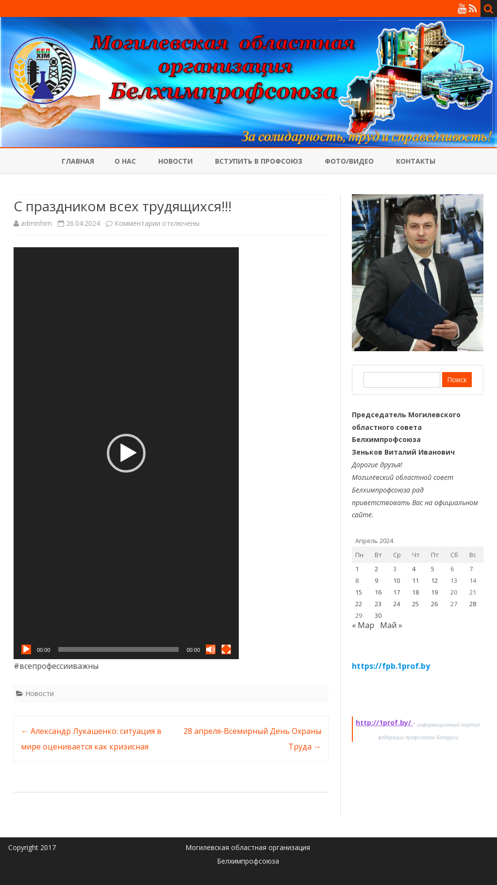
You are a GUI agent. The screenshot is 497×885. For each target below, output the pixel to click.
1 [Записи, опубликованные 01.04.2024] (357, 568)
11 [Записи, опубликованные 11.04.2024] (415, 580)
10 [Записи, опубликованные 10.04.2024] (396, 580)
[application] (126, 453)
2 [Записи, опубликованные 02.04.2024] (376, 568)
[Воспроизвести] (26, 649)
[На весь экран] (226, 649)
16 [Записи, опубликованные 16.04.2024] (378, 592)
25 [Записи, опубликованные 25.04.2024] (415, 603)
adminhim (36, 223)
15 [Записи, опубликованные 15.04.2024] (358, 592)
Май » (391, 625)
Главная (78, 161)
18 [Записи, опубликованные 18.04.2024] (415, 592)
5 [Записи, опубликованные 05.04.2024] (432, 568)
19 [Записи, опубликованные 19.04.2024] (434, 592)
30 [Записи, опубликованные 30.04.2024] (378, 615)
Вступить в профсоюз (258, 161)
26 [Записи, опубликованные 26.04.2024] (434, 603)
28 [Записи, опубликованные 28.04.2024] (472, 603)
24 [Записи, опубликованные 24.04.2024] (396, 603)
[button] (126, 453)
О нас (125, 161)
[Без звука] (210, 649)
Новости (175, 161)
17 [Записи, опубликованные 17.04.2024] (396, 592)
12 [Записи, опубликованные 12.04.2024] (434, 580)
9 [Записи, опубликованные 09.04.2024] (376, 580)
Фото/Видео (349, 161)
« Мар (363, 625)
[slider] (118, 649)
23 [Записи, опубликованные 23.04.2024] (378, 603)
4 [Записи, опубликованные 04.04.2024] (413, 568)
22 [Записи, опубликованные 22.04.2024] (358, 603)
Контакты (415, 161)
